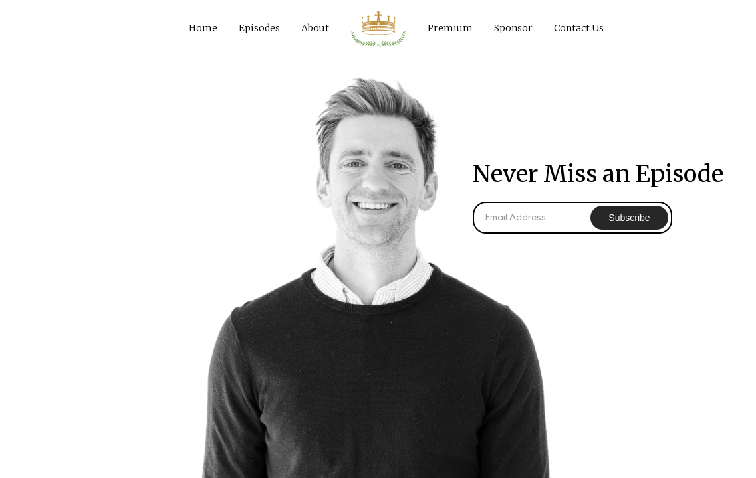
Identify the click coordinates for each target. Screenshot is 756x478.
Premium (450, 28)
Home (203, 28)
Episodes (259, 28)
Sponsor (513, 28)
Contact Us (579, 28)
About (315, 28)
